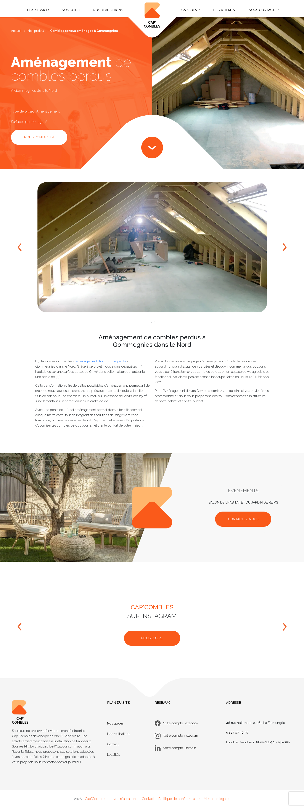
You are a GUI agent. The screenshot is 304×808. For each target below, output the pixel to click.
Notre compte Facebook (176, 723)
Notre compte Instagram (176, 736)
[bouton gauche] (20, 627)
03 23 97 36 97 (237, 732)
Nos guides (115, 723)
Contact (113, 744)
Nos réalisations (118, 734)
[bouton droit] (284, 627)
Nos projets (36, 31)
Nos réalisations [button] (108, 10)
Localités (113, 755)
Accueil (16, 31)
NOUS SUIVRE (152, 638)
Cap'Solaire (191, 10)
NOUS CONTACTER (39, 137)
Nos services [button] (38, 10)
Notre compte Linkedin (175, 748)
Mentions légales (217, 799)
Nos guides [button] (71, 10)
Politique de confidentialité (178, 799)
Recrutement (225, 10)
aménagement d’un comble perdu (101, 361)
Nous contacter (264, 10)
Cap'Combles (95, 799)
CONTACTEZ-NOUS (243, 519)
